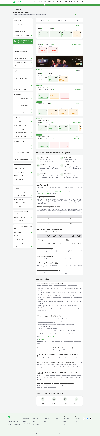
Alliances (46, 421)
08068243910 (42, 339)
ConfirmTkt (55, 321)
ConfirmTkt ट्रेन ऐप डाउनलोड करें (44, 321)
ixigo (57, 418)
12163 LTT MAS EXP (43, 87)
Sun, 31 (42, 20)
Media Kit (46, 419)
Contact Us (46, 418)
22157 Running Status (77, 138)
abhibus (58, 419)
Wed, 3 (60, 20)
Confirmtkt (77, 418)
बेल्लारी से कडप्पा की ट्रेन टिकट (44, 193)
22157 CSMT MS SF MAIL (44, 136)
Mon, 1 (48, 20)
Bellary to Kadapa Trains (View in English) (72, 14)
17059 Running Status (76, 73)
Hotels (24, 421)
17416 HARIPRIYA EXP (44, 26)
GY (41, 73)
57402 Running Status (76, 44)
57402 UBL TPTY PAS (43, 42)
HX (53, 28)
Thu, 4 (65, 20)
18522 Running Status (77, 122)
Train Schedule (57, 1)
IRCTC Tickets (38, 1)
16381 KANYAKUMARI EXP (44, 104)
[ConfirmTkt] (12, 417)
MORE (82, 1)
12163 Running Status (77, 89)
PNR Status (47, 1)
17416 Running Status (77, 28)
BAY (42, 28)
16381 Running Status (77, 105)
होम (14, 9)
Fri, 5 (71, 20)
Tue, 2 (54, 20)
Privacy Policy (66, 418)
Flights (24, 419)
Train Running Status (71, 1)
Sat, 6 (76, 20)
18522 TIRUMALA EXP (43, 120)
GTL (42, 89)
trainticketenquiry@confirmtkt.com (47, 336)
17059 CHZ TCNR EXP (43, 71)
